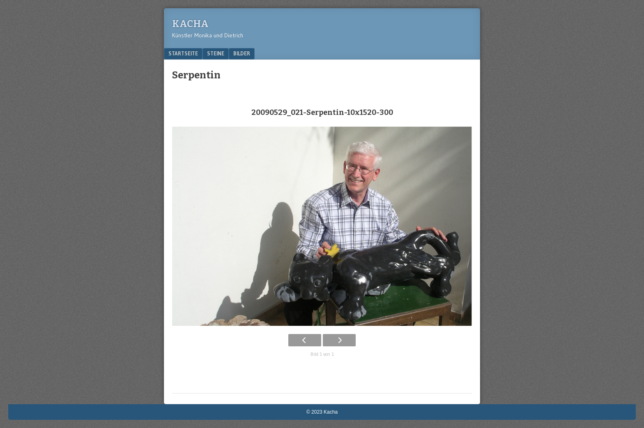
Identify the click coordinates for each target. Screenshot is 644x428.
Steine (215, 53)
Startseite (183, 53)
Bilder (241, 53)
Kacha (190, 24)
